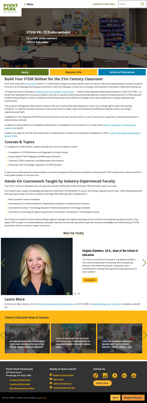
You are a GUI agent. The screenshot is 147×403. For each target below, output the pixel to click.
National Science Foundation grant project (55, 91)
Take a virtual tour (60, 383)
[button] (68, 293)
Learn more (41, 398)
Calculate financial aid (62, 387)
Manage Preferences (133, 397)
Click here (116, 304)
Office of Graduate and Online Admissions (54, 304)
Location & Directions (18, 384)
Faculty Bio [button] (90, 280)
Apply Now (102, 383)
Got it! (115, 397)
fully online (30, 83)
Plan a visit (57, 379)
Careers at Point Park (18, 380)
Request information (61, 375)
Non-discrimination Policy (20, 388)
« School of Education (103, 4)
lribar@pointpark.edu (101, 304)
